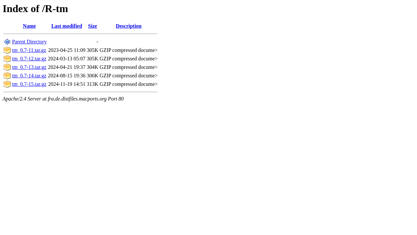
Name (29, 26)
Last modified (66, 26)
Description (128, 26)
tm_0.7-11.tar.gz (29, 50)
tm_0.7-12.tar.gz (29, 58)
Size (92, 26)
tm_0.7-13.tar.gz (29, 67)
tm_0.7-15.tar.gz (29, 84)
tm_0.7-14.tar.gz (29, 75)
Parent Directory (29, 41)
